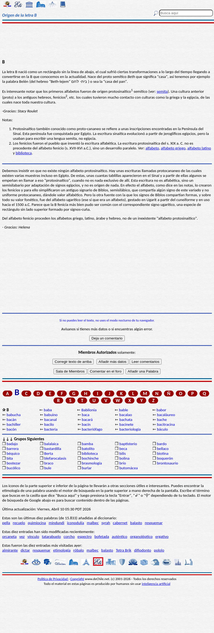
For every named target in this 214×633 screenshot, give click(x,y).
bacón (11, 429)
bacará (87, 419)
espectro (84, 536)
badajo (12, 443)
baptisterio (128, 443)
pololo (159, 550)
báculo (162, 429)
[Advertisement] (107, 41)
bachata (125, 419)
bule (47, 468)
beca (123, 448)
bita (9, 458)
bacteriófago (92, 429)
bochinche (90, 458)
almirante (10, 550)
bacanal (50, 419)
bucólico (13, 468)
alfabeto (152, 148)
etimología (62, 550)
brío (122, 463)
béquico (13, 453)
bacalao (125, 414)
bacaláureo (166, 414)
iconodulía (75, 522)
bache (162, 419)
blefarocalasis (55, 458)
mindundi (56, 522)
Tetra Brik (123, 550)
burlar (87, 468)
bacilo (49, 424)
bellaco (163, 448)
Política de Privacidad (53, 579)
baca (85, 414)
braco (48, 463)
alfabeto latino (199, 148)
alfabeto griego (173, 148)
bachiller (13, 424)
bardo (162, 443)
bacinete (126, 424)
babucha (13, 414)
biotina (163, 453)
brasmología (92, 463)
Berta (48, 453)
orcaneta (9, 536)
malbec (93, 522)
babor (161, 409)
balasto (136, 522)
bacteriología (130, 429)
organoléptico (141, 536)
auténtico (119, 536)
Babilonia (89, 409)
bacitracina (166, 424)
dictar (25, 550)
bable (123, 409)
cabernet (120, 522)
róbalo (78, 550)
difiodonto (142, 550)
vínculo (33, 536)
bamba (87, 443)
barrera (12, 448)
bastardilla (52, 448)
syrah (105, 522)
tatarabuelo (51, 536)
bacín (86, 424)
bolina (124, 458)
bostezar (13, 463)
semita (162, 91)
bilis (122, 453)
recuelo (19, 522)
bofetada (101, 536)
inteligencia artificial (156, 584)
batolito (88, 448)
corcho (69, 536)
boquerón (165, 458)
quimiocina (37, 522)
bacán (11, 419)
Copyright (77, 579)
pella (6, 522)
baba (48, 409)
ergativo (162, 536)
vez (22, 536)
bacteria (51, 429)
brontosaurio (167, 463)
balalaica (51, 443)
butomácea (128, 468)
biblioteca (24, 153)
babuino (51, 414)
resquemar (154, 522)
